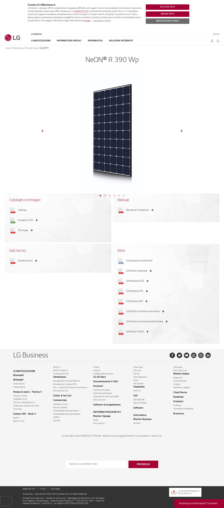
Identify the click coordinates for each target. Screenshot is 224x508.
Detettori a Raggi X (181, 388)
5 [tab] (119, 195)
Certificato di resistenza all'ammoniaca (144, 321)
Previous (42, 131)
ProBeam (177, 405)
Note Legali (55, 489)
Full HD (136, 374)
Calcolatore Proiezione (183, 409)
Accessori (17, 409)
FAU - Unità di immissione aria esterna (70, 388)
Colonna (96, 371)
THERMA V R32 (20, 399)
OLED (95, 420)
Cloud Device (180, 392)
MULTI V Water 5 (60, 371)
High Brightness (140, 377)
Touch (135, 380)
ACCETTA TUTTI (82, 11)
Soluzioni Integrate (121, 41)
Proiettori (178, 401)
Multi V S (57, 367)
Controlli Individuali (101, 390)
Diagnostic (178, 378)
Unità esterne (19, 387)
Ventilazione (59, 377)
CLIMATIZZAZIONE (24, 371)
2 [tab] (105, 195)
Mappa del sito (29, 489)
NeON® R (44, 48)
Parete (96, 367)
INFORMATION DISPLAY (107, 412)
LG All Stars (99, 377)
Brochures (178, 414)
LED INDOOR (139, 400)
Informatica (95, 41)
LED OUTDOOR (140, 403)
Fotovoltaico (18, 48)
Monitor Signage (101, 416)
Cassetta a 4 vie (60, 404)
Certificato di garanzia (136, 271)
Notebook (178, 397)
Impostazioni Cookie (102, 21)
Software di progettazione (107, 405)
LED (135, 396)
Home (8, 48)
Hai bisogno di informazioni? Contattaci (198, 503)
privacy (87, 21)
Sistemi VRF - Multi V (24, 414)
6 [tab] (123, 195)
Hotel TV (137, 391)
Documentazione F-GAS (105, 381)
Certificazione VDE (135, 281)
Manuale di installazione (137, 210)
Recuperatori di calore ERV (65, 384)
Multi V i (16, 418)
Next (181, 131)
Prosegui (143, 464)
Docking (136, 423)
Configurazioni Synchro (103, 374)
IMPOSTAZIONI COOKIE (167, 21)
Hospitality (139, 387)
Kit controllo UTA (60, 391)
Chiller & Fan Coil (62, 396)
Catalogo (22, 210)
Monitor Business (142, 419)
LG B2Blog (36, 34)
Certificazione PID (134, 291)
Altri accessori (99, 400)
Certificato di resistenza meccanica (142, 311)
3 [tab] (109, 195)
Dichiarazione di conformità (139, 261)
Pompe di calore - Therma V (27, 392)
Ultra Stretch (99, 423)
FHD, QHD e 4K (180, 371)
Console (56, 421)
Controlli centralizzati (102, 393)
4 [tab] (114, 195)
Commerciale (60, 400)
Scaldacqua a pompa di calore (26, 406)
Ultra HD (137, 371)
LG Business (28, 494)
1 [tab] (100, 195)
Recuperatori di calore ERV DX (66, 381)
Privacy (43, 489)
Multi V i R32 (19, 421)
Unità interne (19, 384)
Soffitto (56, 417)
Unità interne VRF (61, 374)
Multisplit (18, 380)
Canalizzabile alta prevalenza (66, 411)
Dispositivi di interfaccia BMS (106, 397)
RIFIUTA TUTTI (167, 14)
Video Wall (138, 367)
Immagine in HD (25, 220)
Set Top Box (138, 384)
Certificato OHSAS (135, 332)
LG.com (216, 34)
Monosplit (18, 375)
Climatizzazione (41, 41)
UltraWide (177, 367)
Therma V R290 (20, 396)
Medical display (181, 374)
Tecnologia (23, 230)
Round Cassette (60, 408)
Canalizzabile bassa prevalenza (66, 414)
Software (138, 408)
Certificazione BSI (134, 301)
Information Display (69, 41)
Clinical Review (179, 381)
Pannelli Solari (32, 48)
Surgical (176, 384)
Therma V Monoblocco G (24, 403)
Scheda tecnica (25, 261)
